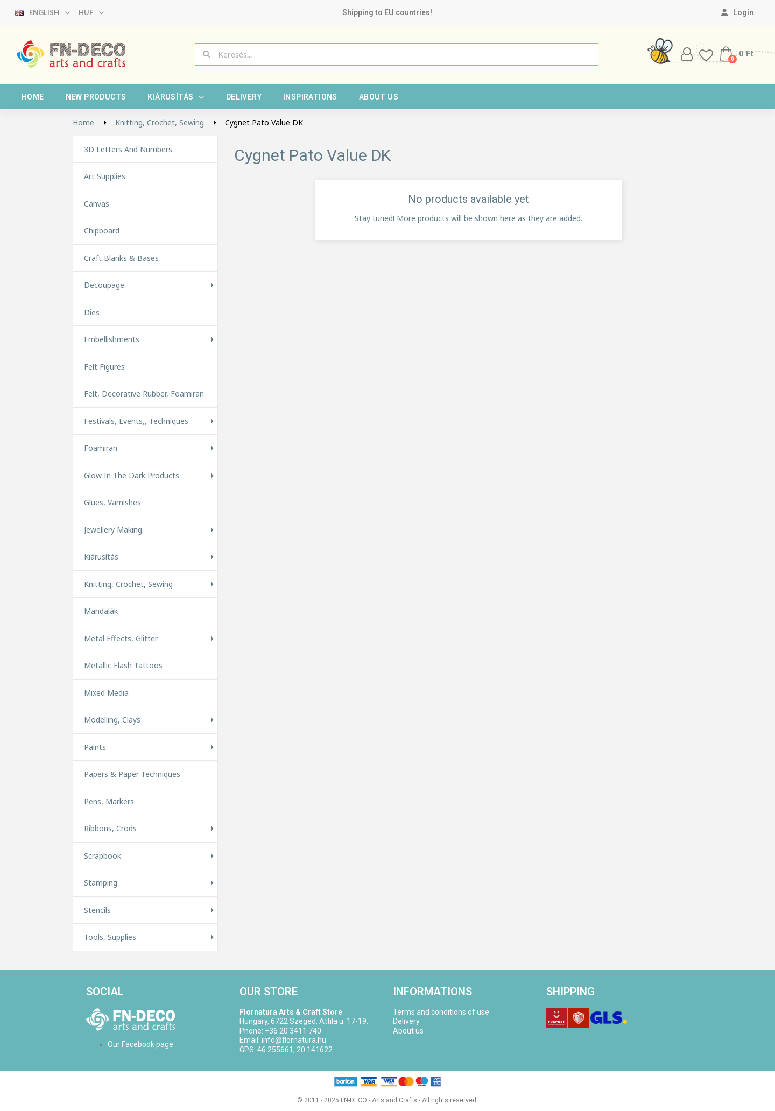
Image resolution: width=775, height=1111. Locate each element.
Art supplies (104, 176)
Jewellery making (113, 530)
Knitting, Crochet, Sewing (128, 584)
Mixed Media (106, 693)
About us (378, 97)
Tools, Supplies (110, 937)
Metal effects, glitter (121, 638)
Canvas (96, 204)
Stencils (97, 910)
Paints (95, 747)
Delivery (244, 97)
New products (96, 97)
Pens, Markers (109, 801)
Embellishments (111, 339)
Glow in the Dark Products (131, 475)
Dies (92, 312)
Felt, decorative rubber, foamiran (144, 394)
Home (33, 97)
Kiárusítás (175, 97)
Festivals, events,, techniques (136, 421)
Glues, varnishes (112, 502)
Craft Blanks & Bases (121, 258)
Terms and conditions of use (441, 1012)
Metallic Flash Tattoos (123, 665)
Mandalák (101, 611)
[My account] (737, 12)
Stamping (100, 883)
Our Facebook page (140, 1044)
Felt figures (104, 367)
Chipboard (101, 231)
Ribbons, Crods (110, 828)
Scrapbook (102, 856)
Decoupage (104, 285)
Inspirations (310, 97)
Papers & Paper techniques (132, 774)
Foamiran (100, 448)
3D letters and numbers (128, 149)
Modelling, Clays (112, 720)
